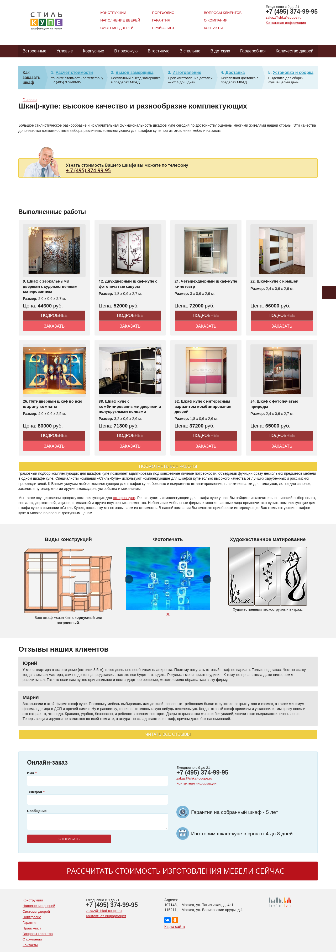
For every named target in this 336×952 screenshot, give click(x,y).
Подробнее (54, 315)
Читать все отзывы (168, 734)
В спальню (190, 51)
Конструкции (113, 13)
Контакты (213, 28)
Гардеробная (253, 51)
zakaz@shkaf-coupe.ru (283, 17)
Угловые (64, 51)
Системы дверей (116, 28)
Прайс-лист (163, 28)
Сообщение (37, 811)
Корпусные (93, 51)
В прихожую (126, 51)
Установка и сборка (293, 72)
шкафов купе (124, 498)
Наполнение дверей (120, 20)
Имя (30, 773)
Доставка (235, 72)
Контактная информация (286, 23)
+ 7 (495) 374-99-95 (88, 170)
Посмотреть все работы (168, 466)
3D (168, 614)
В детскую (220, 51)
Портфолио (163, 13)
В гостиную (159, 51)
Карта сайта (174, 926)
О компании (216, 20)
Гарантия (161, 20)
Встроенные (34, 51)
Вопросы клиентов (223, 13)
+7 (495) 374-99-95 (292, 11)
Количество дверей (294, 51)
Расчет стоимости (74, 72)
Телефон (34, 792)
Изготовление (186, 72)
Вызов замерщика (134, 72)
